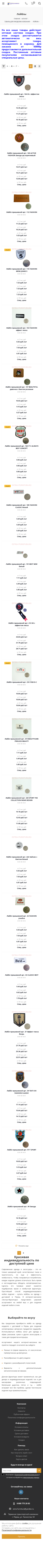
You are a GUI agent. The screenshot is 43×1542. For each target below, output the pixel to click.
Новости (21, 1411)
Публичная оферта (21, 1414)
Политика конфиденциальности (21, 1417)
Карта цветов (21, 1459)
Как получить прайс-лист (21, 1453)
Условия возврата (21, 1437)
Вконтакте (21, 1492)
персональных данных (31, 1477)
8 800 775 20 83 (23, 1503)
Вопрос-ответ (21, 1456)
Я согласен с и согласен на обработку (23, 1476)
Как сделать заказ (21, 1449)
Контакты (22, 1408)
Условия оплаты (21, 1427)
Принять (21, 1536)
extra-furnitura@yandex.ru (23, 1509)
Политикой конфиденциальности (27, 1475)
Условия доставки (21, 1430)
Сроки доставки (21, 1433)
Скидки (21, 1440)
